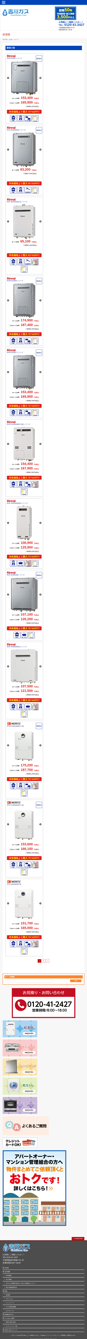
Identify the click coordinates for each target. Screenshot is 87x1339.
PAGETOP (79, 1238)
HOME (7, 1268)
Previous (8, 78)
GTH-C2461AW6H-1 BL (15, 726)
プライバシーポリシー (52, 1335)
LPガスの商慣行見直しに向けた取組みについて (20, 1283)
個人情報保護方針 (11, 1287)
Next (40, 78)
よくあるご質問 (9, 1318)
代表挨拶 (9, 1275)
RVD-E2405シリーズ (14, 58)
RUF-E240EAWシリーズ (16, 575)
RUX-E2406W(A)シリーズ (16, 130)
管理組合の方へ (9, 1314)
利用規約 (63, 1335)
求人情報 (9, 1279)
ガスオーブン (10, 1311)
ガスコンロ (9, 1299)
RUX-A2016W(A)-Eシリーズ (17, 202)
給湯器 (8, 1295)
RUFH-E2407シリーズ (15, 352)
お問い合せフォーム (11, 1330)
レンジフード (10, 1303)
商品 (6, 1291)
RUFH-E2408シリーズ (15, 281)
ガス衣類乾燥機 (11, 1307)
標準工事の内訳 (11, 1322)
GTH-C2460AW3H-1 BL (15, 805)
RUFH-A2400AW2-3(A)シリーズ (18, 424)
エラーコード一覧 (11, 1326)
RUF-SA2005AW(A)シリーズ (17, 503)
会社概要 (7, 1271)
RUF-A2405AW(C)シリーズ (17, 647)
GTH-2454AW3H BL (14, 884)
